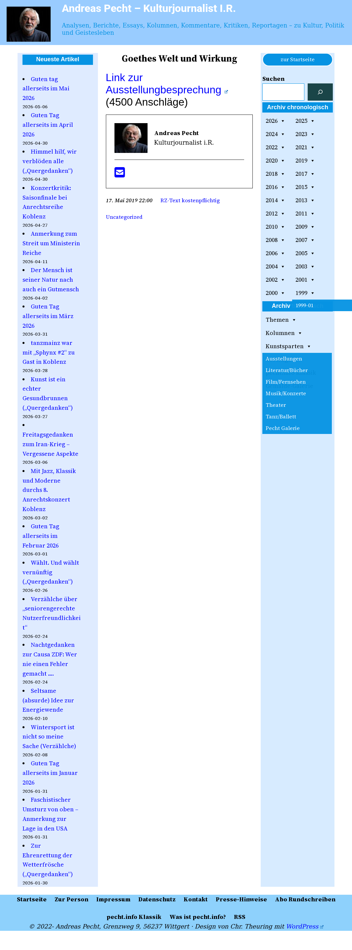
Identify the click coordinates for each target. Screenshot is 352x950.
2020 (276, 160)
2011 (305, 213)
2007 (305, 240)
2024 (276, 134)
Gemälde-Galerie (289, 386)
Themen (281, 319)
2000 (276, 293)
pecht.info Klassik (291, 372)
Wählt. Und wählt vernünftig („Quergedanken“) (50, 572)
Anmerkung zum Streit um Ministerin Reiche (51, 243)
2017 (305, 173)
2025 (305, 120)
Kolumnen (284, 333)
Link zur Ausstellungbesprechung (167, 83)
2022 (276, 147)
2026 (276, 120)
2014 (276, 200)
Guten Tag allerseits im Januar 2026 (50, 772)
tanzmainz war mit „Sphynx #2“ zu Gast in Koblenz (48, 352)
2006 (276, 253)
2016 (276, 187)
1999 (305, 293)
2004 (276, 266)
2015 (305, 187)
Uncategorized (124, 216)
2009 (305, 226)
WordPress (304, 926)
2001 (305, 279)
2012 (276, 213)
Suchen (273, 78)
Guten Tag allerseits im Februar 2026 (40, 535)
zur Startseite (298, 59)
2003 (305, 266)
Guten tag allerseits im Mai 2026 (45, 88)
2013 (305, 200)
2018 (276, 173)
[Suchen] (320, 92)
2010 (276, 226)
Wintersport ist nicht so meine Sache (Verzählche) (49, 736)
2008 (276, 240)
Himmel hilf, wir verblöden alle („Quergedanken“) (49, 161)
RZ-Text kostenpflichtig (190, 200)
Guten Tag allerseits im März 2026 (47, 316)
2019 (305, 160)
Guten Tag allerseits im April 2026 (47, 124)
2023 (305, 134)
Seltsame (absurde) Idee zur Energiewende (48, 700)
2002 (276, 279)
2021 (305, 147)
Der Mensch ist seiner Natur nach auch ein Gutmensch (50, 279)
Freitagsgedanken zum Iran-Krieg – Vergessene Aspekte (50, 444)
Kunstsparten (289, 346)
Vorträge (278, 359)
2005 (305, 253)
